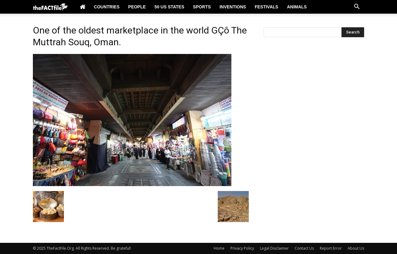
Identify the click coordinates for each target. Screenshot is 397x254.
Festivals (266, 6)
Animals (297, 6)
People (137, 6)
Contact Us (304, 248)
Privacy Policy (242, 248)
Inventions (233, 6)
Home (219, 248)
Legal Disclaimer (274, 248)
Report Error (331, 248)
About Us (356, 248)
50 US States (169, 6)
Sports (202, 6)
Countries (106, 6)
